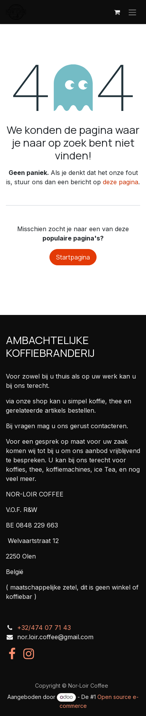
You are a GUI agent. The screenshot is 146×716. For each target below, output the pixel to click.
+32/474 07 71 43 (44, 627)
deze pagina (120, 182)
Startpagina (73, 257)
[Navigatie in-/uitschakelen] (132, 12)
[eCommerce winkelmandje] (117, 12)
